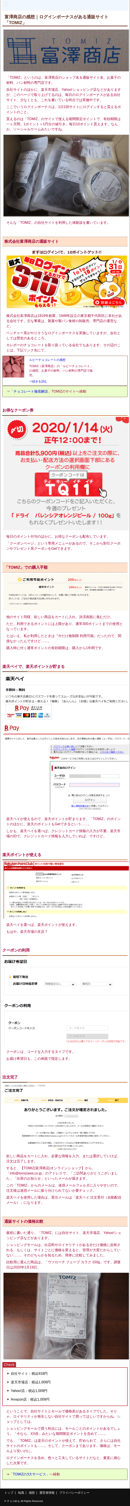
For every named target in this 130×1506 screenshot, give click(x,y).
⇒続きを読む (38, 381)
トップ (8, 1492)
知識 (21, 1492)
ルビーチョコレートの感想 (47, 360)
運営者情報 (47, 1492)
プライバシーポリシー (74, 1492)
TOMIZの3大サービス (29, 1474)
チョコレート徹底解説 (30, 391)
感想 (32, 1492)
